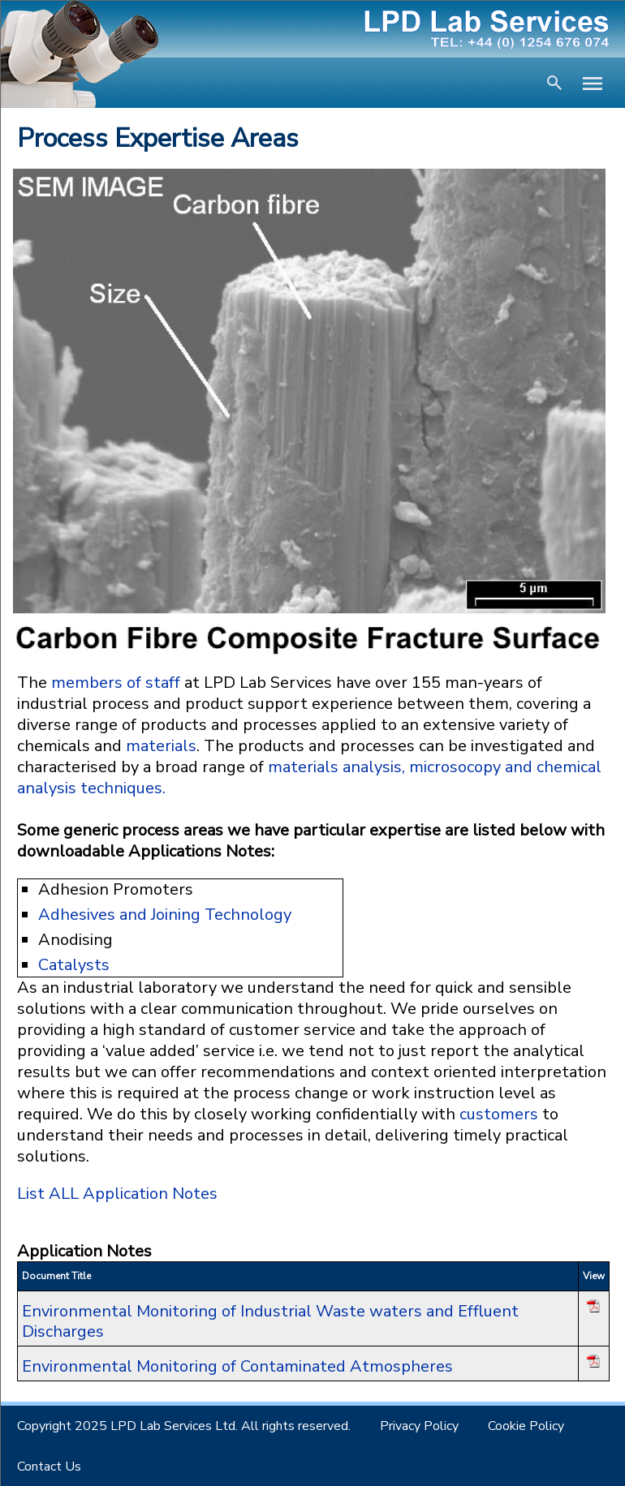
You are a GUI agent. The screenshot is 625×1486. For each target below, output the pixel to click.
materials (161, 746)
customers (498, 1114)
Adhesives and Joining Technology (164, 915)
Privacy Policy (419, 1426)
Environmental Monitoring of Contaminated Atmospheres (237, 1366)
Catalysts (74, 965)
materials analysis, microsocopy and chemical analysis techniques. (309, 777)
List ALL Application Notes (117, 1194)
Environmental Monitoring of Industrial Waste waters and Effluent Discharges (270, 1321)
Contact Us (49, 1466)
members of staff (115, 683)
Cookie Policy (526, 1426)
